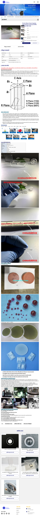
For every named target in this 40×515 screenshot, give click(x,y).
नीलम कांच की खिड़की (27, 423)
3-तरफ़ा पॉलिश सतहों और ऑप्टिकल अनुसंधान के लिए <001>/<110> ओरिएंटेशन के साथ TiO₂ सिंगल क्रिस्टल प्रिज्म (30, 473)
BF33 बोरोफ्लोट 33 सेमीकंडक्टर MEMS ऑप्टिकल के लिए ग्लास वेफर (10, 473)
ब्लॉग (17, 514)
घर (1, 16)
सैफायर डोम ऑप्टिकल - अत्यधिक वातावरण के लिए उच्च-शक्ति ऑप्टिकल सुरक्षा (30, 450)
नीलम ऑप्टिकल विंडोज (10, 16)
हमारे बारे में (18, 508)
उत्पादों (5, 16)
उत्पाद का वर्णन (21, 46)
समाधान (17, 512)
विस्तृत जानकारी (7, 46)
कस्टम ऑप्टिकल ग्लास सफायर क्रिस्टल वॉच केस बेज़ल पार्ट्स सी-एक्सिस (10, 496)
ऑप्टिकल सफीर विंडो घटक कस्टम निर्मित (10, 449)
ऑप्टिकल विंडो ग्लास (17, 423)
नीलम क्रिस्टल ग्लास (8, 423)
